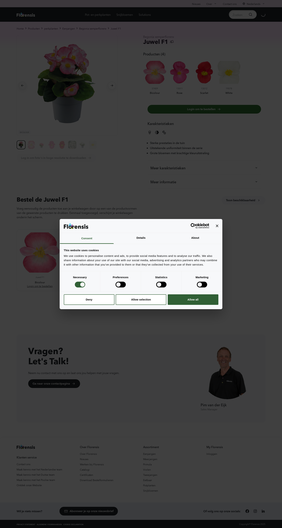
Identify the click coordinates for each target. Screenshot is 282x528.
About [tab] (195, 237)
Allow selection (141, 299)
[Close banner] (217, 226)
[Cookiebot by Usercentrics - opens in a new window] (193, 226)
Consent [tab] (86, 238)
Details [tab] (141, 237)
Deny (89, 299)
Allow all (192, 299)
